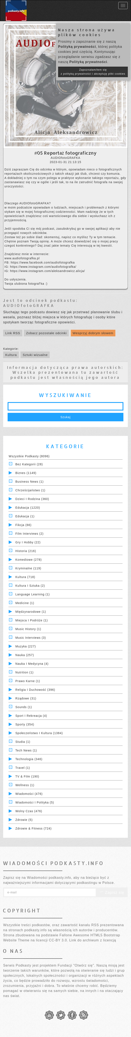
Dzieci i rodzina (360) (32, 499)
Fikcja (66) (23, 525)
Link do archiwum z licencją (92, 940)
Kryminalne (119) (28, 568)
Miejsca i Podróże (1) (31, 620)
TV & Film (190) (27, 776)
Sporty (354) (24, 724)
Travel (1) (22, 767)
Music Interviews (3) (30, 637)
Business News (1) (29, 481)
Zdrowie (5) (24, 819)
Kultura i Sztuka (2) (30, 585)
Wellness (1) (24, 785)
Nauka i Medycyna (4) (32, 663)
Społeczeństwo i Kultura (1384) (39, 733)
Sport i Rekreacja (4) (31, 715)
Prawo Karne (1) (27, 681)
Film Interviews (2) (29, 533)
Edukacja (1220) (27, 507)
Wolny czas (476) (28, 811)
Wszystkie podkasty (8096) (29, 456)
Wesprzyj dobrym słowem (93, 333)
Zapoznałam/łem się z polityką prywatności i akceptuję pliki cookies (93, 71)
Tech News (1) (26, 750)
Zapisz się (111, 892)
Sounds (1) (23, 707)
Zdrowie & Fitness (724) (33, 828)
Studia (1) (22, 741)
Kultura (11, 355)
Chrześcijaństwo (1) (30, 490)
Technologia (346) (28, 759)
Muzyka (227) (25, 646)
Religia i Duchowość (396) (35, 689)
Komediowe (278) (28, 559)
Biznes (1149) (25, 473)
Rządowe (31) (25, 698)
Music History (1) (28, 629)
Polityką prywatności (77, 46)
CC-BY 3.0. (58, 940)
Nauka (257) (24, 655)
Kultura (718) (25, 577)
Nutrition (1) (24, 672)
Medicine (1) (24, 603)
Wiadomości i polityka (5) (34, 802)
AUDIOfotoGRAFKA (29, 305)
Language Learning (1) (32, 594)
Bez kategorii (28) (29, 464)
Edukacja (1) (25, 516)
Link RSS (12, 333)
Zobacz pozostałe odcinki (46, 333)
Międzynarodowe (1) (30, 611)
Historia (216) (25, 551)
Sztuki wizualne (35, 355)
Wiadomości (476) (29, 793)
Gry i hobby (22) (28, 542)
